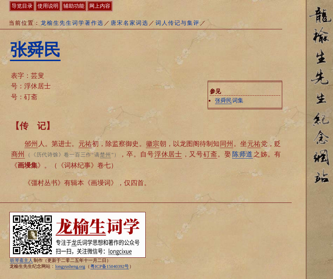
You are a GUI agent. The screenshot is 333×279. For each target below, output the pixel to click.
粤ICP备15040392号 (109, 266)
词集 (229, 100)
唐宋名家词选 (129, 23)
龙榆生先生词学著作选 (72, 23)
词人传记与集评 (177, 23)
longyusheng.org (70, 266)
